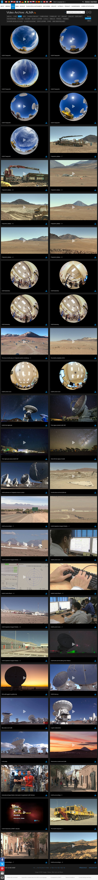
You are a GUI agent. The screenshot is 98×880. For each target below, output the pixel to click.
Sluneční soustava (29, 21)
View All (9, 16)
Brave (6, 269)
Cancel (14, 302)
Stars (49, 21)
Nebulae (52, 18)
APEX (24, 16)
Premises (65, 18)
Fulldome (20, 18)
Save (6, 302)
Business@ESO (76, 6)
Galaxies (27, 18)
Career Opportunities (87, 6)
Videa (13, 7)
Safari (6, 276)
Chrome (7, 271)
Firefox (7, 274)
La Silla (46, 18)
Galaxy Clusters (37, 18)
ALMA (19, 16)
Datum (89, 20)
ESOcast (64, 16)
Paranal (58, 18)
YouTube (4, 236)
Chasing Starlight (32, 16)
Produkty (67, 6)
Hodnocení (88, 18)
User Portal (94, 2)
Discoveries (46, 6)
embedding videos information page (28, 239)
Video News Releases (58, 21)
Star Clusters (41, 21)
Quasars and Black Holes (15, 21)
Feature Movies (11, 18)
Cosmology (53, 16)
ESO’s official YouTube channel (42, 236)
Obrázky (7, 6)
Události (53, 6)
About (2, 6)
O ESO (15, 16)
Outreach (60, 6)
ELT (59, 16)
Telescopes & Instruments (34, 6)
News (17, 6)
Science (87, 2)
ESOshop (22, 6)
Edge (6, 272)
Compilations (44, 16)
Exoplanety (78, 16)
